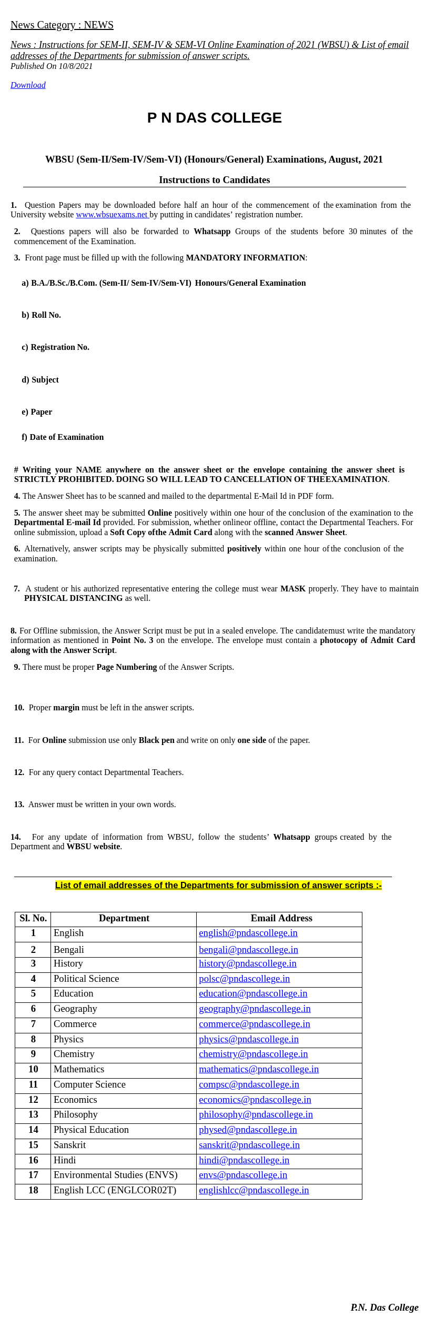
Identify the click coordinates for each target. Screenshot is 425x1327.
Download (28, 85)
